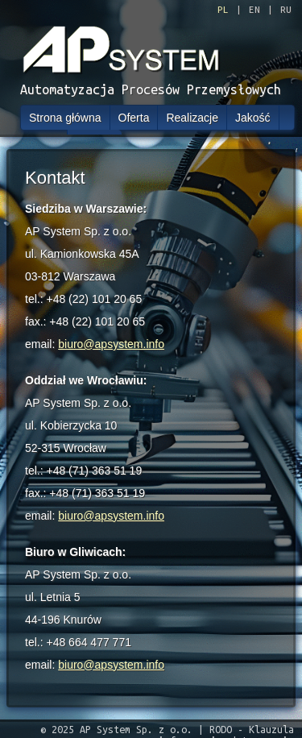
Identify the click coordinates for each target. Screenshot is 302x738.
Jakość (253, 117)
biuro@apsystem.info (111, 344)
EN (254, 9)
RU (286, 9)
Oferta (134, 117)
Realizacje (192, 117)
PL (223, 9)
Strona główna (65, 117)
